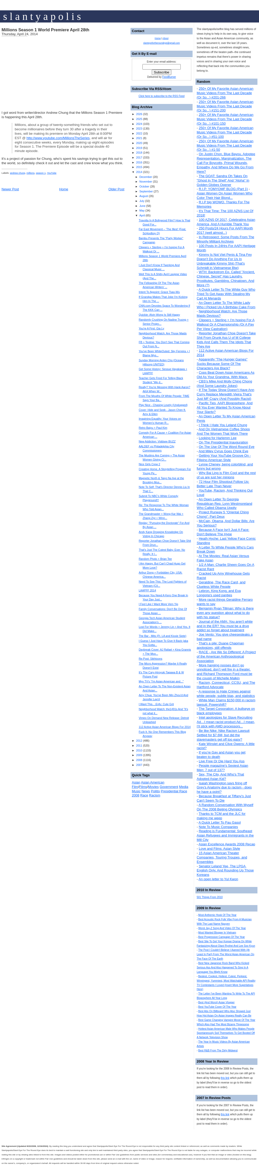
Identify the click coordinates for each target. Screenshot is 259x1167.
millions (30, 173)
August (143, 196)
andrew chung (17, 173)
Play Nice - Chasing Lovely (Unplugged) (163, 404)
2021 (139, 138)
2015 (139, 167)
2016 (139, 162)
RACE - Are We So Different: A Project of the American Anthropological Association (226, 656)
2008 (139, 760)
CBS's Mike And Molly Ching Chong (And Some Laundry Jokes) (224, 383)
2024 (139, 123)
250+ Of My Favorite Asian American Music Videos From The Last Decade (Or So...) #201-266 (225, 93)
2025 (139, 119)
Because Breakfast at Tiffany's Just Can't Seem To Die (224, 798)
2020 (139, 143)
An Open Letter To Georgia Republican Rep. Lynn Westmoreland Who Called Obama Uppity (224, 503)
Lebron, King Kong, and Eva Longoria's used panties (219, 593)
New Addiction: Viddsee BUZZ (157, 441)
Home (63, 189)
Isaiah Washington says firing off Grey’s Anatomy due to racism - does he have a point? (224, 787)
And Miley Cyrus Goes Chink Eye (223, 451)
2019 (139, 147)
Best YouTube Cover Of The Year (217, 1006)
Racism (154, 795)
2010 (139, 750)
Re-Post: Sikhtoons (150, 658)
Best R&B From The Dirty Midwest (218, 1050)
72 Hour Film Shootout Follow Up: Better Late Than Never (223, 484)
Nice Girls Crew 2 (149, 464)
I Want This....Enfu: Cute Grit (156, 704)
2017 (139, 157)
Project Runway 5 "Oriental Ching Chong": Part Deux (223, 514)
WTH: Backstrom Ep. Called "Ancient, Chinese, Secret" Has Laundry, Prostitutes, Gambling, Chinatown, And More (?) (226, 278)
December (145, 176)
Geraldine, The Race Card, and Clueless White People (221, 584)
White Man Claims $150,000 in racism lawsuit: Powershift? (226, 702)
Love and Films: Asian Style (219, 848)
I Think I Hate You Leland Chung (223, 425)
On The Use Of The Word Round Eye (226, 447)
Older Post (116, 189)
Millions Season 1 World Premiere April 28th (45, 29)
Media (183, 787)
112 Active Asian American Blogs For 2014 (165, 726)
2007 (139, 764)
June (142, 205)
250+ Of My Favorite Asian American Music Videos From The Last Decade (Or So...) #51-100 (225, 132)
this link (225, 1077)
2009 (139, 755)
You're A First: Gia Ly (151, 328)
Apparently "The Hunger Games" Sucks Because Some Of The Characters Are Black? (222, 363)
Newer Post (10, 189)
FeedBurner (169, 77)
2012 (139, 740)
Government (169, 787)
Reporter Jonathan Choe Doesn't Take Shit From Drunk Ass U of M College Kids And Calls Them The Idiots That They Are (226, 339)
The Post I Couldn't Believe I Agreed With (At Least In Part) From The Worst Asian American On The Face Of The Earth (225, 954)
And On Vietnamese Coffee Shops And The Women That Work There (223, 431)
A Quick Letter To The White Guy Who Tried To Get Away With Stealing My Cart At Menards (226, 294)
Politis (155, 791)
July (141, 200)
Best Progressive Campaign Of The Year (221, 937)
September (146, 191)
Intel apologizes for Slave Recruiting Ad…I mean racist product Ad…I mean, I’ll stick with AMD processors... (226, 722)
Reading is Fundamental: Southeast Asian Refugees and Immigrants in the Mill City (225, 835)
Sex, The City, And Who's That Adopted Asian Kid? (220, 776)
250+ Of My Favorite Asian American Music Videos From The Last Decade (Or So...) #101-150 (225, 119)
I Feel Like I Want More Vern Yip (158, 604)
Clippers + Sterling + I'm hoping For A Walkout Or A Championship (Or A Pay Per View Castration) (226, 324)
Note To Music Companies (218, 827)
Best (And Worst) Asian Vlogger (216, 1002)
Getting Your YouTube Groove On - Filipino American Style (224, 458)
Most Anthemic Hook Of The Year (217, 915)
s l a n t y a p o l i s (42, 16)
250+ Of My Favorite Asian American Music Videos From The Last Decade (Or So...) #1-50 (225, 145)
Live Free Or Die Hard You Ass (222, 761)
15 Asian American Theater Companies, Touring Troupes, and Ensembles (222, 857)
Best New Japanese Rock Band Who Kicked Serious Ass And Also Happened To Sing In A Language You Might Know (223, 967)
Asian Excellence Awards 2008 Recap (227, 844)
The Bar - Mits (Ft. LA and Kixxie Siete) (162, 635)
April (142, 215)
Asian (136, 782)
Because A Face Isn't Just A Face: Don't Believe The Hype (223, 532)
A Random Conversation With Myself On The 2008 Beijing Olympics (225, 807)
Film (135, 787)
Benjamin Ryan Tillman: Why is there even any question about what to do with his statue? (225, 612)
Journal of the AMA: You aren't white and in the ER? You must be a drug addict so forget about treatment (225, 626)
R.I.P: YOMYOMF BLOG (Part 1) (223, 189)
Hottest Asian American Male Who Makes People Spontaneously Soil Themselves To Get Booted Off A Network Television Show (226, 1033)
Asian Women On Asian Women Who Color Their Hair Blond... (225, 195)
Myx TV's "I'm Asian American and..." (161, 681)
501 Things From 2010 (210, 897)
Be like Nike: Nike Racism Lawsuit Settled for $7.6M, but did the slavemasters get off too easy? (223, 735)
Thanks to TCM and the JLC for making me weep (221, 816)
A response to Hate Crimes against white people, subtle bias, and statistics (226, 693)
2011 (139, 745)
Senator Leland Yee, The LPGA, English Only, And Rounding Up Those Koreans (225, 870)
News (146, 791)
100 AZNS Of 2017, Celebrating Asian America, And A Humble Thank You (226, 222)
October (144, 186)
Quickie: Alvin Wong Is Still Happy (159, 314)
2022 (139, 133)
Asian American (152, 782)
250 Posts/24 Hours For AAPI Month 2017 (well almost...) (225, 230)
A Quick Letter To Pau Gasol (220, 822)
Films (143, 787)
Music (136, 791)
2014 (139, 172)
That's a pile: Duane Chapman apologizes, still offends (220, 645)
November (145, 181)
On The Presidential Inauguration (223, 442)
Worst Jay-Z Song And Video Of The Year (222, 928)
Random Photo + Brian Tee (155, 558)
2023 (139, 128)
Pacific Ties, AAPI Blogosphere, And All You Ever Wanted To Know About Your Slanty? (225, 407)
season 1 (41, 173)
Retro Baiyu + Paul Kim (153, 427)
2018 (139, 152)
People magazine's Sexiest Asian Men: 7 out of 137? (222, 768)
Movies (153, 787)
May (141, 210)
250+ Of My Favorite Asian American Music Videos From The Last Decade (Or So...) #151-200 (225, 106)
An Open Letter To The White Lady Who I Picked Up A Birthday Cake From (226, 305)
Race (144, 795)
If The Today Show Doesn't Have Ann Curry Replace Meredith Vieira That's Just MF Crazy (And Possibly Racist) (225, 394)
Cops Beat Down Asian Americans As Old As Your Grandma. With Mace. (225, 375)
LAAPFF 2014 (147, 590)
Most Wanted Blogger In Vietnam (217, 932)
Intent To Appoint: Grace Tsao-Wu (159, 291)
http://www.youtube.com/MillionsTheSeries (57, 138)
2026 (139, 114)
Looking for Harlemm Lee (218, 438)
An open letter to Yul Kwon (218, 879)
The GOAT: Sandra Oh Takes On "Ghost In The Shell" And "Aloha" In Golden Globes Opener (223, 180)
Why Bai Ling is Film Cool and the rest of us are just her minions (226, 475)
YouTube (52, 173)
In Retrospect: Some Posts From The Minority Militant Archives (225, 239)
